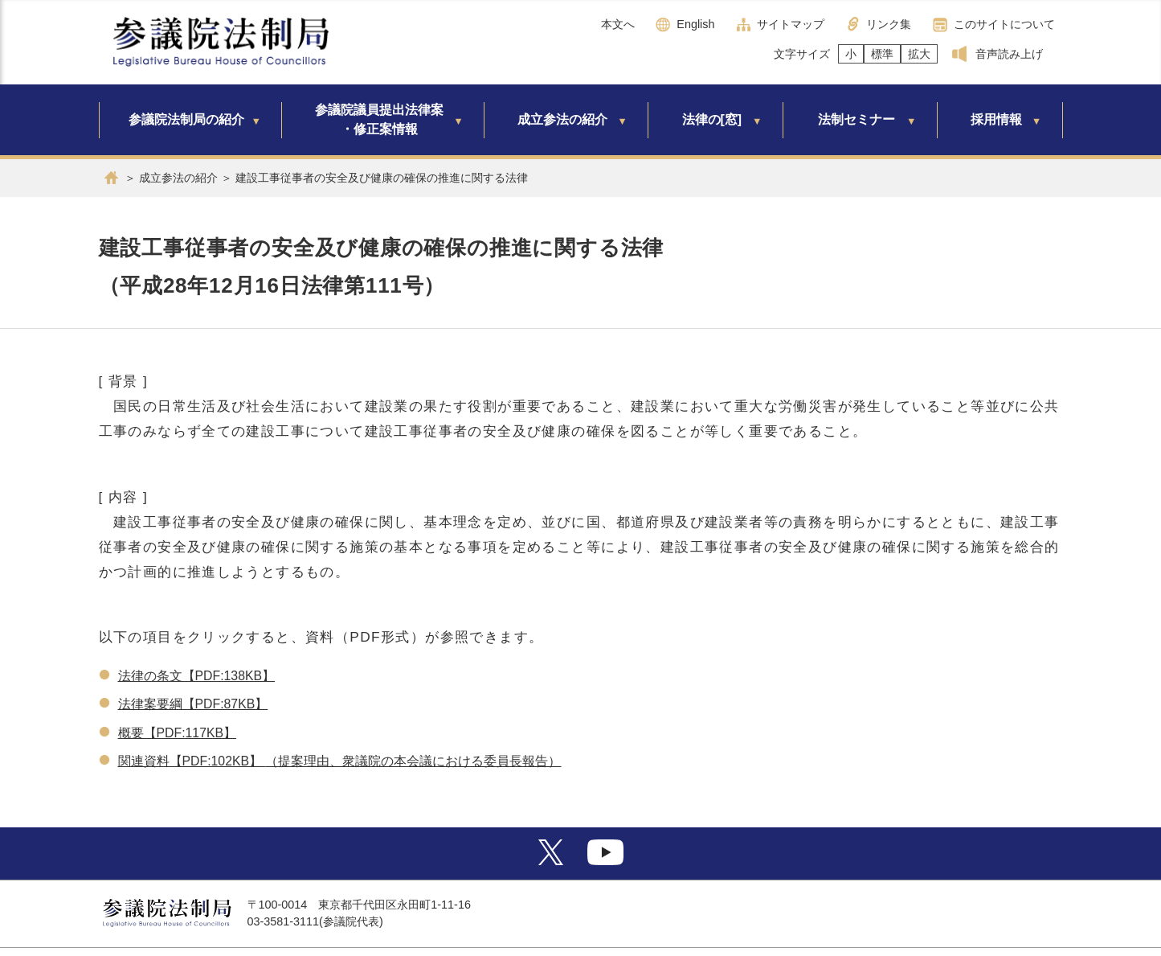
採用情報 (996, 119)
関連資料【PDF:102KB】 (190, 761)
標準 (882, 53)
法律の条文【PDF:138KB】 (197, 676)
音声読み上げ (1009, 53)
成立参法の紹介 (562, 119)
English (695, 24)
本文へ (618, 24)
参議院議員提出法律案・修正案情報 (379, 119)
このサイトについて (1004, 24)
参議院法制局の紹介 (186, 119)
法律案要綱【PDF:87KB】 (193, 704)
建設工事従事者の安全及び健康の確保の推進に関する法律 (381, 177)
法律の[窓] (712, 119)
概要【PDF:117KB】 (177, 733)
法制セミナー (856, 119)
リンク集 (888, 24)
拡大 (919, 53)
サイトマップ (790, 24)
